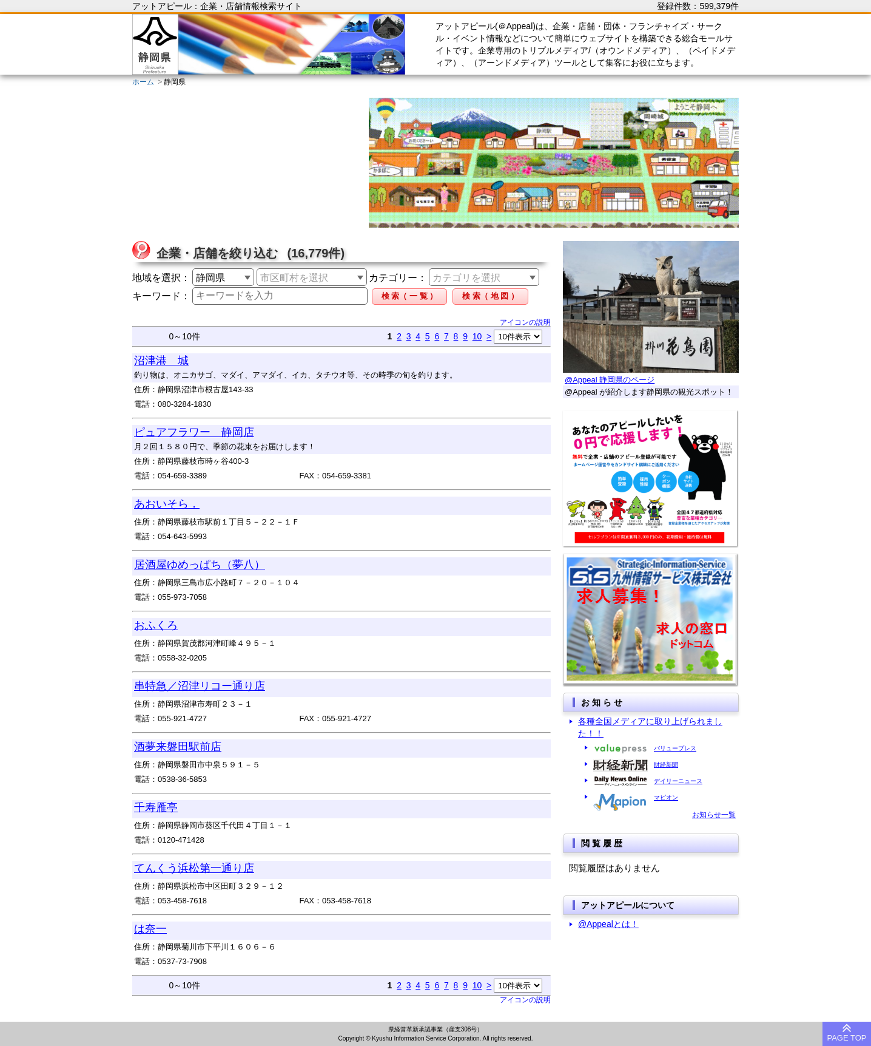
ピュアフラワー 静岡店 (194, 432)
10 (477, 336)
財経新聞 (666, 764)
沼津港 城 (161, 361)
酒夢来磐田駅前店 (177, 747)
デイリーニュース (678, 781)
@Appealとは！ (608, 924)
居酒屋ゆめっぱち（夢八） (199, 565)
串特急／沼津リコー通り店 (199, 686)
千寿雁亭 (156, 807)
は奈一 (150, 929)
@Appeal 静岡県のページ (609, 379)
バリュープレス (675, 748)
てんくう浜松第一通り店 (194, 868)
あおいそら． (167, 504)
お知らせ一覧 (714, 814)
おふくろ (156, 625)
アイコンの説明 (525, 322)
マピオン (666, 797)
